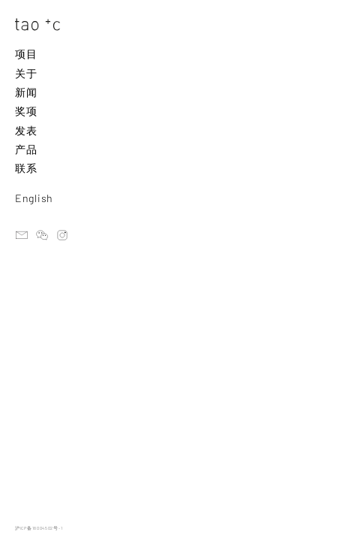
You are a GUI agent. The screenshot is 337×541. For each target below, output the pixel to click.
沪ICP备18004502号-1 (38, 527)
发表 (26, 130)
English (34, 198)
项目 (26, 53)
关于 (26, 73)
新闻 (26, 92)
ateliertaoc (42, 235)
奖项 (26, 110)
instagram (62, 235)
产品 (26, 149)
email (22, 235)
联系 (26, 168)
